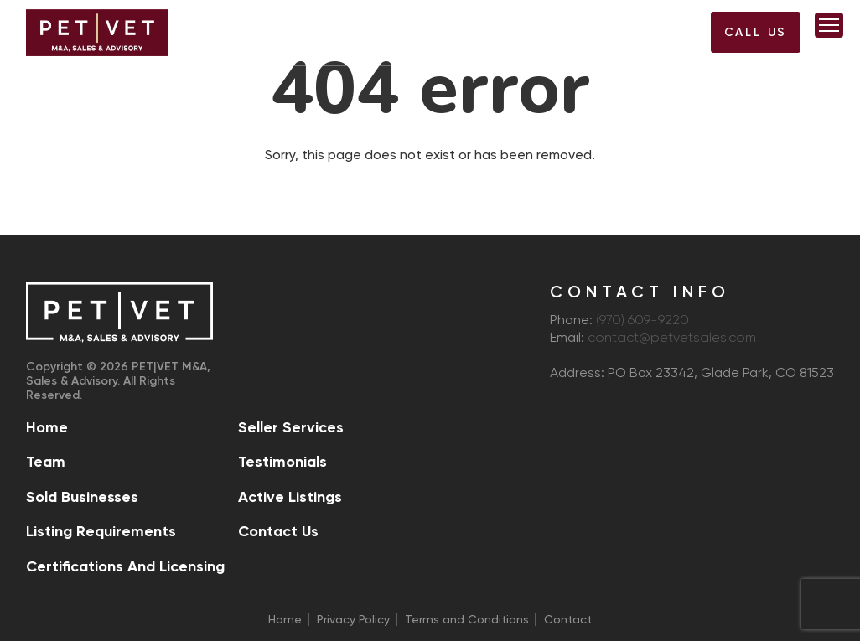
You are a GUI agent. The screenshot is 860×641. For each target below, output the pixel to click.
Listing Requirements (101, 531)
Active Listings (290, 497)
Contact (568, 619)
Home (47, 427)
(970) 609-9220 (658, 37)
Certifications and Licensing (125, 566)
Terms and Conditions (467, 619)
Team (45, 461)
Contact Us (278, 531)
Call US (756, 32)
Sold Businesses (82, 497)
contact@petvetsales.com (672, 338)
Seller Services (291, 427)
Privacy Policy (353, 619)
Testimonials (282, 461)
